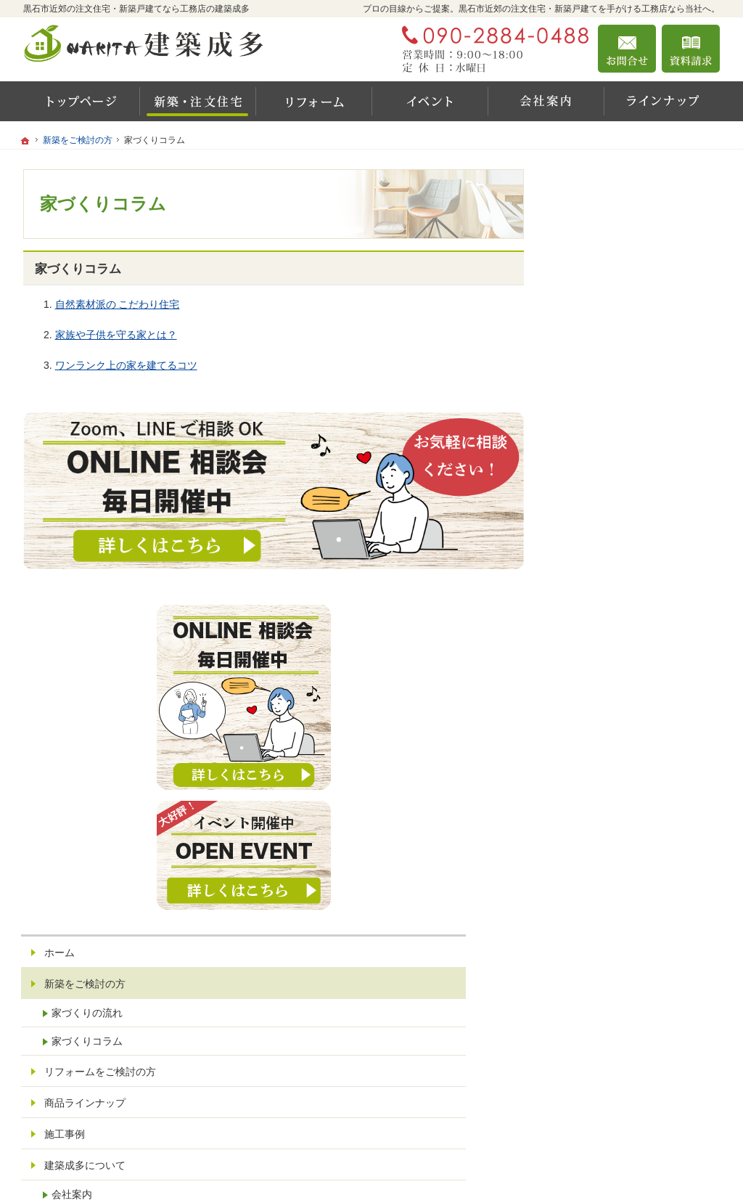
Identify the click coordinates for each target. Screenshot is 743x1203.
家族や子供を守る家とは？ (116, 334)
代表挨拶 (596, 788)
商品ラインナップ (609, 668)
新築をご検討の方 (609, 549)
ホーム (584, 517)
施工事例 (589, 699)
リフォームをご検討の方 (625, 637)
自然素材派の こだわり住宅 (117, 304)
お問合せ (627, 49)
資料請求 (691, 49)
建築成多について (609, 730)
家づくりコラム (611, 606)
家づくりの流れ (611, 578)
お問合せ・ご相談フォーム (633, 1113)
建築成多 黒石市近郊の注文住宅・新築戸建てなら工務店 (528, 1172)
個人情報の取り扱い (614, 924)
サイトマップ (599, 955)
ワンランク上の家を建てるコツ (126, 365)
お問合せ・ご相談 (609, 893)
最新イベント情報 (609, 817)
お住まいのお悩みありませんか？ (635, 855)
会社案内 (596, 759)
